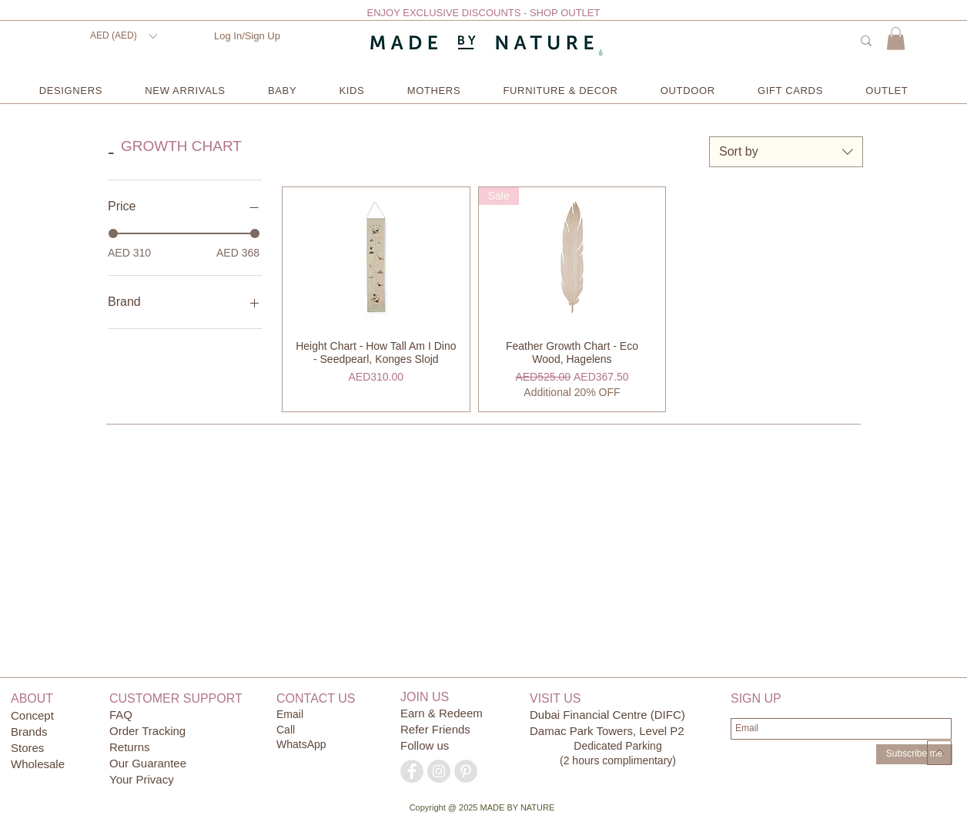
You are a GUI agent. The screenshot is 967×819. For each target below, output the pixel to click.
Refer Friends (435, 729)
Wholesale (38, 763)
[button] (123, 36)
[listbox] (123, 36)
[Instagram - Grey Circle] (438, 771)
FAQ (120, 714)
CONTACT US (316, 698)
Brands (29, 731)
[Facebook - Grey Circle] (411, 771)
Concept (32, 715)
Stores (29, 747)
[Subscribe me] (914, 754)
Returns (129, 747)
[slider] (113, 233)
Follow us (424, 745)
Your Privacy (141, 779)
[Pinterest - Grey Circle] (465, 771)
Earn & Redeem (441, 713)
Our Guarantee (147, 763)
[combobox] (786, 151)
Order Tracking (147, 730)
